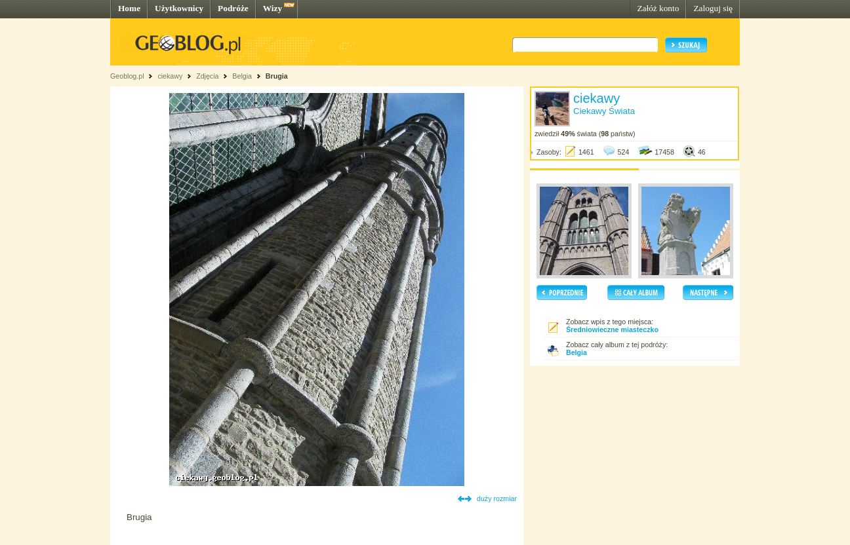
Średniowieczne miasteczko (612, 329)
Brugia (277, 76)
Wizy (272, 8)
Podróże (233, 8)
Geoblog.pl (127, 76)
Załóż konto (658, 8)
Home (129, 8)
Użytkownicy (179, 8)
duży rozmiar (497, 498)
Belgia (242, 76)
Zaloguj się (713, 8)
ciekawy (169, 76)
